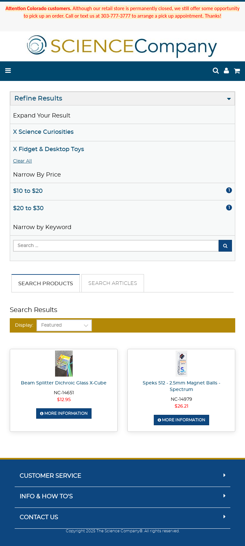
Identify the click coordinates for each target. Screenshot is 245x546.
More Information (64, 413)
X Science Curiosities (43, 132)
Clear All (22, 161)
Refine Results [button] (38, 98)
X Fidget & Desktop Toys (48, 149)
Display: (24, 325)
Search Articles (112, 283)
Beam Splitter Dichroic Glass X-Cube (64, 383)
